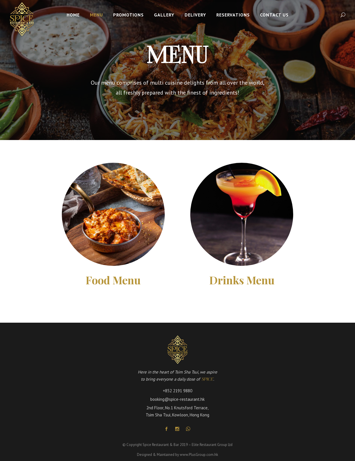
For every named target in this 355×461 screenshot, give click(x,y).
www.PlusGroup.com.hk (199, 454)
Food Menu (113, 280)
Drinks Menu (241, 280)
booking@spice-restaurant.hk (177, 399)
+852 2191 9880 (177, 390)
